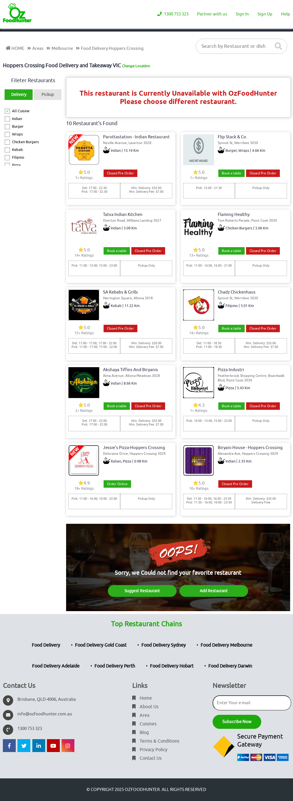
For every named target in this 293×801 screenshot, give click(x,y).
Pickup (47, 94)
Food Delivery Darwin (230, 666)
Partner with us (212, 14)
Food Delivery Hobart (171, 666)
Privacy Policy (149, 750)
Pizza (16, 165)
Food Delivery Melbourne (226, 645)
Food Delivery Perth (114, 666)
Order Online (117, 484)
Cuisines (144, 724)
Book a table (231, 173)
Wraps (17, 134)
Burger (17, 126)
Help (285, 14)
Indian (17, 118)
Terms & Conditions (155, 741)
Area (140, 715)
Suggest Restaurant (142, 591)
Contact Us (147, 758)
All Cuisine (20, 111)
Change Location (136, 66)
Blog (140, 732)
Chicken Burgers (25, 141)
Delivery (18, 94)
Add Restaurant (214, 591)
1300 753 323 (173, 14)
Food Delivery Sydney (163, 645)
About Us (145, 707)
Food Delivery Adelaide (56, 666)
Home (142, 698)
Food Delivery (46, 645)
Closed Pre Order (120, 173)
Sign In (242, 14)
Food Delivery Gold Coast (100, 645)
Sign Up (265, 14)
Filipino (18, 157)
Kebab (17, 149)
